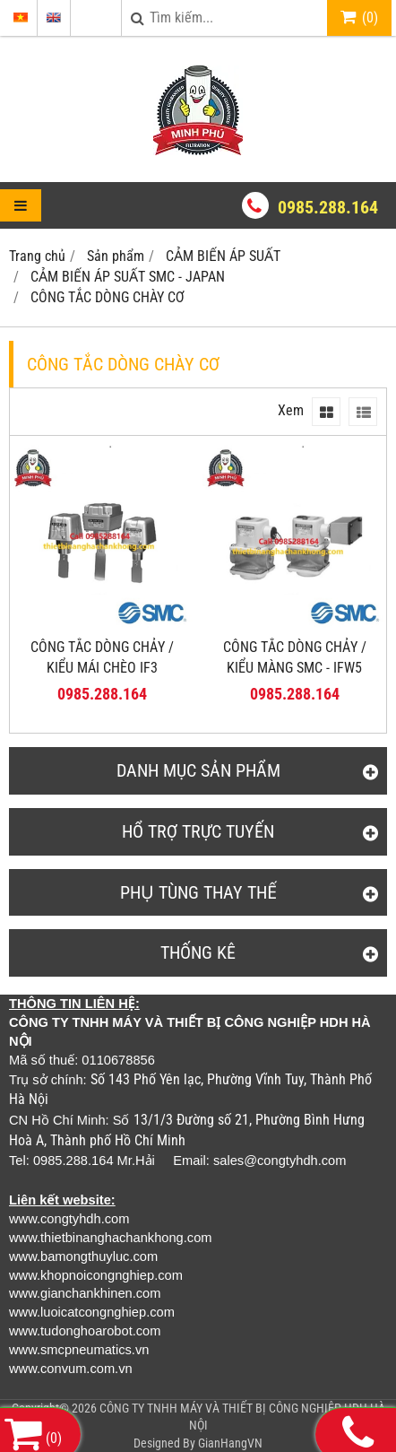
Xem (291, 410)
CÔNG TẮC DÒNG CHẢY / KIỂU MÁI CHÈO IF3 (102, 657)
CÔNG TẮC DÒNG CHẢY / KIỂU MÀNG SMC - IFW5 (294, 657)
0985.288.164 (328, 207)
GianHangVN (230, 1443)
